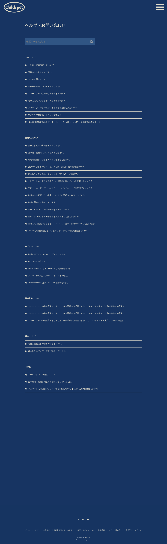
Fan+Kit (87, 537)
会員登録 (129, 530)
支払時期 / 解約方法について (85, 530)
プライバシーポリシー (32, 530)
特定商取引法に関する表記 (62, 530)
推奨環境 (101, 530)
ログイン (137, 530)
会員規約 (46, 530)
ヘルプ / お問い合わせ (115, 530)
